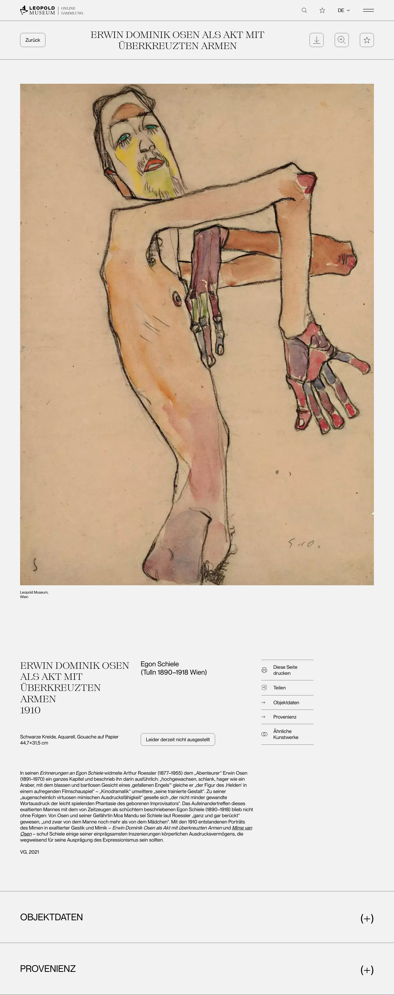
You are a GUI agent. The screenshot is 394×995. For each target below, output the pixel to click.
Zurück (32, 40)
